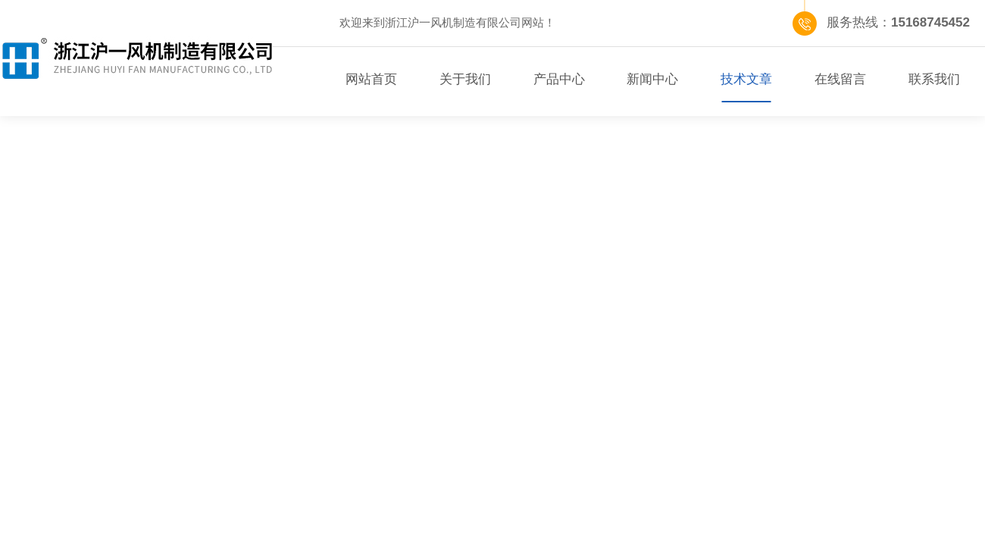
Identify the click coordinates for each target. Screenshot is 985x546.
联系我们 (934, 79)
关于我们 (465, 79)
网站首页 (371, 79)
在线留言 (840, 79)
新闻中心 (652, 79)
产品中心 (559, 79)
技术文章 (746, 79)
